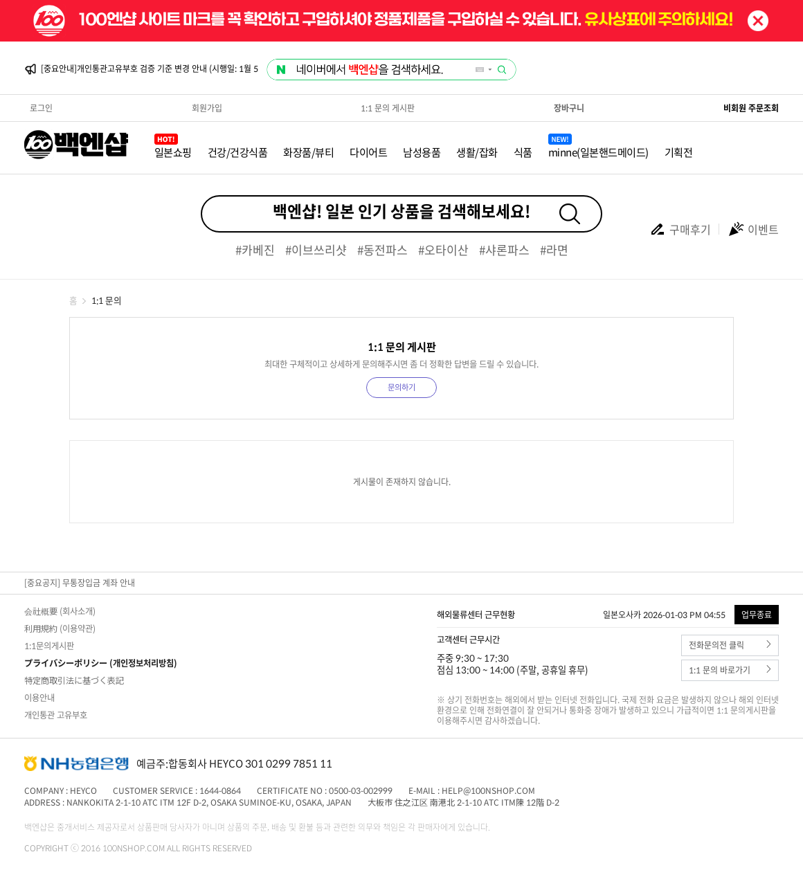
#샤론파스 (504, 249)
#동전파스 (382, 249)
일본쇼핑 (173, 152)
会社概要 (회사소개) (60, 611)
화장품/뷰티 (308, 152)
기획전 (679, 152)
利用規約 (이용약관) (60, 628)
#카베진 (255, 249)
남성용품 (421, 152)
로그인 (41, 108)
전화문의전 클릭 (730, 645)
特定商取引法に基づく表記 (74, 680)
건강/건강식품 (238, 152)
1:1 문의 (106, 300)
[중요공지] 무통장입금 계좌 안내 (79, 583)
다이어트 (368, 152)
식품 (523, 152)
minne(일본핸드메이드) (598, 152)
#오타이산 (443, 249)
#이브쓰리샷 (316, 249)
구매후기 (680, 229)
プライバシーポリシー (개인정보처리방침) (100, 663)
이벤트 (753, 229)
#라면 (554, 249)
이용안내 (39, 697)
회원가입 (207, 108)
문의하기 (401, 387)
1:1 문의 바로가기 (730, 670)
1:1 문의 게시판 (388, 108)
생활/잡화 (477, 152)
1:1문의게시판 (49, 646)
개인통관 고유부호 (55, 715)
